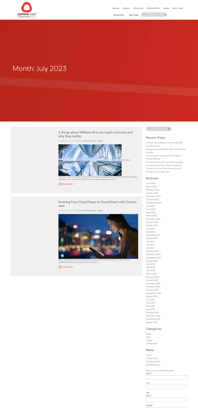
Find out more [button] (67, 184)
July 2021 (150, 242)
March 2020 (151, 274)
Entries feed (151, 358)
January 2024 (152, 193)
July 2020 (150, 264)
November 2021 (153, 235)
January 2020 (152, 280)
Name (149, 373)
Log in (149, 355)
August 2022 (152, 226)
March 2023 (151, 216)
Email (148, 396)
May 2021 (150, 245)
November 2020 (153, 255)
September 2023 (153, 203)
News (148, 337)
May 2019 (150, 306)
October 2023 (152, 200)
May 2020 (150, 268)
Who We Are (138, 8)
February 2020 (152, 277)
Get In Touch (178, 8)
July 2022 (150, 229)
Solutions (126, 8)
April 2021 (150, 248)
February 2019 (152, 313)
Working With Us (153, 8)
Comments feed (153, 362)
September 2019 (153, 293)
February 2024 (152, 190)
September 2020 (153, 258)
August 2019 (151, 297)
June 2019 (150, 303)
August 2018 (151, 322)
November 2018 (153, 319)
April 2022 (150, 232)
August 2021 (151, 238)
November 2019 (153, 287)
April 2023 (150, 213)
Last (147, 392)
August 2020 (152, 261)
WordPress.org (152, 365)
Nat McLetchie (89, 141)
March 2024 (151, 187)
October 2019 (152, 290)
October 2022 (152, 222)
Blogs (100, 141)
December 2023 (153, 196)
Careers (166, 8)
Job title (149, 405)
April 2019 (150, 310)
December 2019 (153, 284)
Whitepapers (152, 344)
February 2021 (152, 251)
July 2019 (150, 300)
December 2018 (153, 316)
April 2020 (150, 271)
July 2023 (150, 206)
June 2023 (150, 209)
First (148, 383)
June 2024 (150, 183)
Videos (149, 340)
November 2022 (153, 219)
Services (115, 8)
